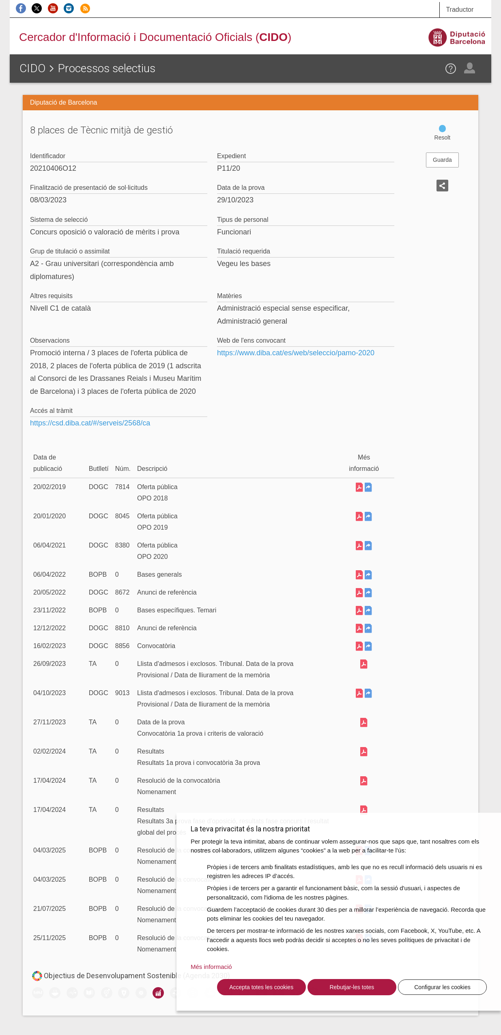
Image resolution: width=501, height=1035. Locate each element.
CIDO (32, 68)
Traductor (459, 9)
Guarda (442, 160)
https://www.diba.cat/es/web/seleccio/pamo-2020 (295, 353)
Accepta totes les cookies (261, 987)
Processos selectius (106, 68)
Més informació (211, 966)
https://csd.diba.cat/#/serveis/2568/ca (90, 423)
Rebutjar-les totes (351, 987)
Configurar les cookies (442, 987)
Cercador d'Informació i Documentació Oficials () (155, 37)
